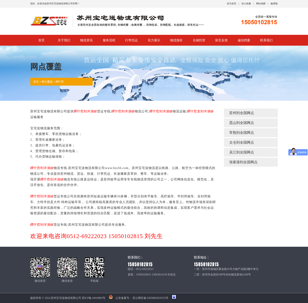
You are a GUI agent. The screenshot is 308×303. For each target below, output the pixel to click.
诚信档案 (244, 40)
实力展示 (154, 40)
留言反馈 (221, 40)
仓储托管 (199, 40)
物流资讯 (86, 40)
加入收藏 (246, 3)
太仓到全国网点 (241, 142)
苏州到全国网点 (241, 113)
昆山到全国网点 (241, 123)
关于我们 (64, 40)
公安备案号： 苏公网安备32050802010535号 (137, 298)
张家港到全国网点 (243, 162)
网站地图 (261, 3)
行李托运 (131, 40)
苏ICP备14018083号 (93, 298)
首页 (41, 40)
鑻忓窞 (60, 81)
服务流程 (109, 40)
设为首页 (231, 3)
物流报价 (176, 40)
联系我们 (266, 40)
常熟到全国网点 (241, 133)
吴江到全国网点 (241, 152)
